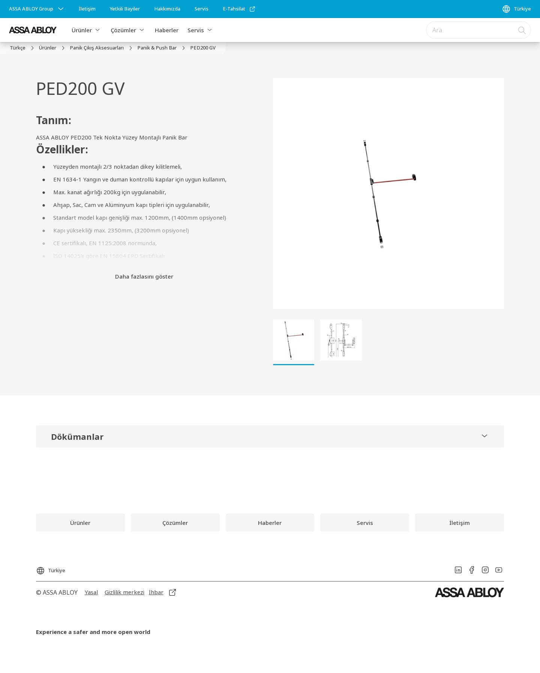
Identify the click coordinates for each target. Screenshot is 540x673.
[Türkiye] (516, 9)
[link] (87, 8)
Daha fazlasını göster (144, 276)
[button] (97, 30)
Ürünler (82, 30)
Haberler (166, 30)
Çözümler (123, 30)
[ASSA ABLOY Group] (37, 8)
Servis (196, 30)
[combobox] (478, 30)
